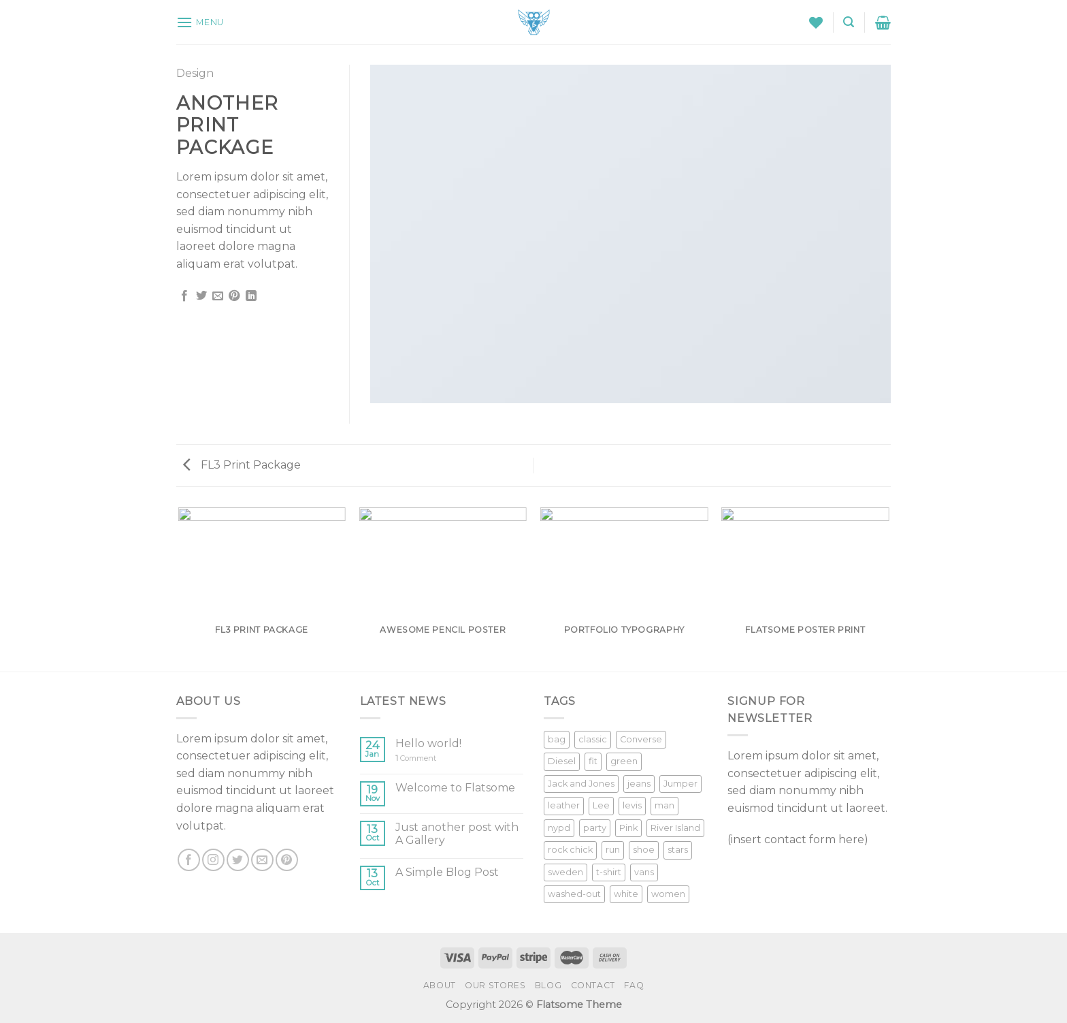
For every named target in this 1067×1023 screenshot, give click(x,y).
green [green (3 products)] (624, 761)
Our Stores (495, 985)
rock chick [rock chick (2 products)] (570, 850)
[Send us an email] (262, 860)
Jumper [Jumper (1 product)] (680, 783)
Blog (548, 985)
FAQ (634, 985)
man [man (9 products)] (664, 805)
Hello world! (428, 743)
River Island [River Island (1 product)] (675, 828)
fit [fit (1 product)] (593, 761)
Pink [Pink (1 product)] (628, 828)
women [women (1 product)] (668, 894)
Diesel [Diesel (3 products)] (562, 761)
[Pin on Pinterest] (234, 296)
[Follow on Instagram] (213, 860)
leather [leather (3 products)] (564, 805)
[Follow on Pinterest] (287, 860)
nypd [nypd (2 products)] (559, 828)
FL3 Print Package (242, 464)
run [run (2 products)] (613, 850)
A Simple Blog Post (447, 872)
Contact (593, 985)
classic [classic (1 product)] (592, 739)
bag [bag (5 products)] (556, 739)
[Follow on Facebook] (189, 860)
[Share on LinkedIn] (251, 296)
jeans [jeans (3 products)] (639, 783)
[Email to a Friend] (217, 296)
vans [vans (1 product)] (644, 872)
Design (195, 73)
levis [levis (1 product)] (632, 805)
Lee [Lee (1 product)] (601, 805)
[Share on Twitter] (201, 296)
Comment (415, 758)
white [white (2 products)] (626, 894)
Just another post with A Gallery (457, 834)
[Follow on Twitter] (238, 860)
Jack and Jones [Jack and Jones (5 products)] (581, 783)
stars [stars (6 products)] (678, 850)
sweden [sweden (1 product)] (565, 872)
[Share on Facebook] (184, 296)
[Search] (848, 22)
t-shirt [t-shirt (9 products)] (608, 872)
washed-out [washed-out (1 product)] (574, 894)
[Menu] (200, 22)
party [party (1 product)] (594, 828)
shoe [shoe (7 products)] (644, 850)
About (439, 985)
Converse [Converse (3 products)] (641, 739)
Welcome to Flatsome (455, 787)
